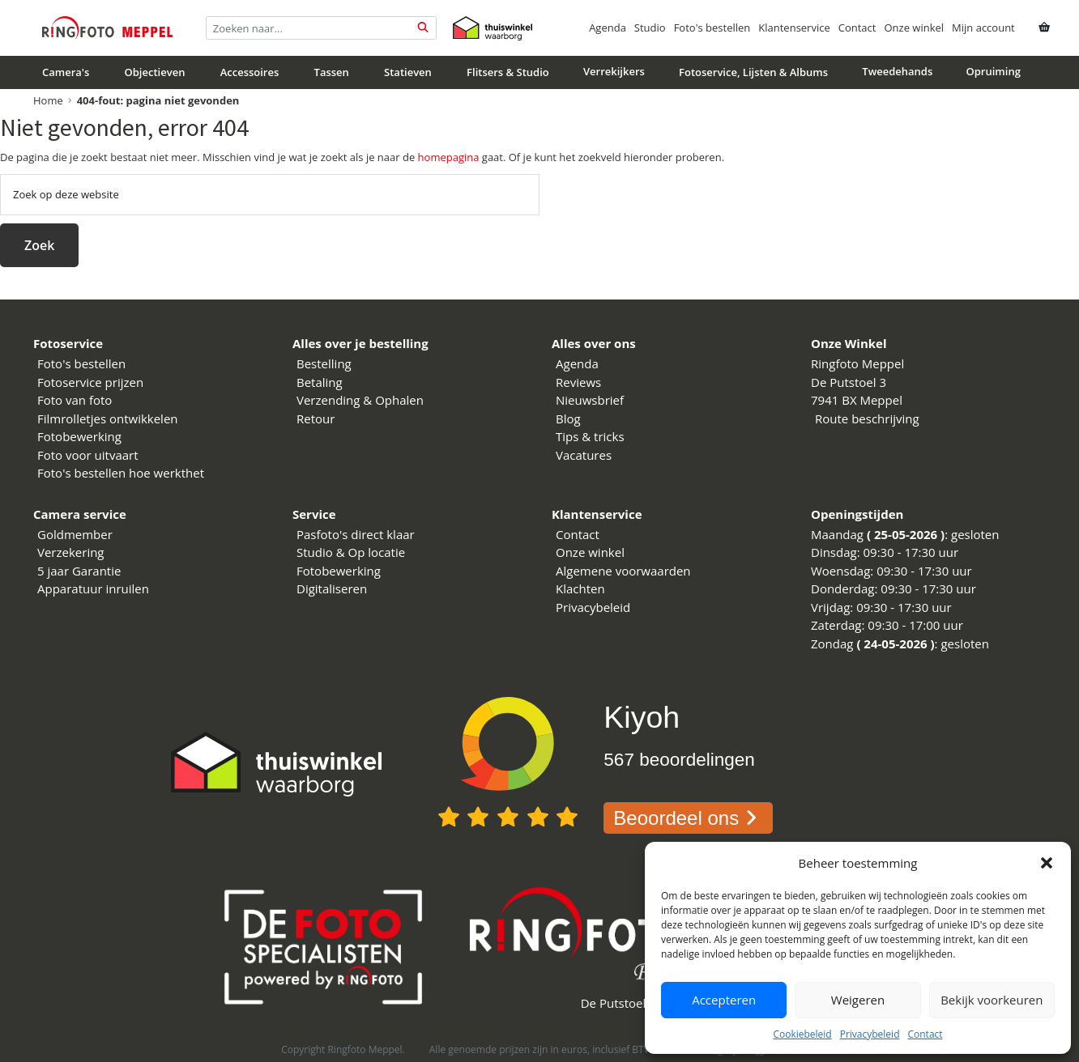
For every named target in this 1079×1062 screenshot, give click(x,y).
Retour (315, 418)
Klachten (580, 588)
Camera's (65, 72)
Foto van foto (74, 400)
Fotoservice (68, 343)
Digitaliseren (331, 588)
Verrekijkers (614, 71)
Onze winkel (914, 27)
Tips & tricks (590, 436)
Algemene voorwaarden (623, 571)
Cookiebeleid (802, 1034)
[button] (1046, 863)
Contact (924, 1034)
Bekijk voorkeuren (991, 1000)
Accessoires (249, 72)
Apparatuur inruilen (93, 588)
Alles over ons (594, 343)
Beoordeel (688, 818)
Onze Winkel (849, 343)
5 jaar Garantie (79, 571)
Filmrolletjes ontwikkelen (107, 418)
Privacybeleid (870, 1034)
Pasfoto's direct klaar (355, 534)
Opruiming (993, 71)
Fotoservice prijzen (90, 382)
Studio (650, 27)
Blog (568, 418)
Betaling (319, 382)
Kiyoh (641, 717)
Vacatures (584, 455)
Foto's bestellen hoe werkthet (120, 473)
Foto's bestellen (712, 27)
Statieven (408, 72)
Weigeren (858, 1000)
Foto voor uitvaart (88, 455)
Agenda (607, 27)
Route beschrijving (867, 418)
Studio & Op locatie (350, 552)
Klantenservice (794, 27)
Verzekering (70, 552)
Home (48, 100)
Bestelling (324, 363)
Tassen (331, 72)
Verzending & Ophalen (360, 400)
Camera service (79, 514)
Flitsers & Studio (508, 72)
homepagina (449, 157)
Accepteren (724, 1000)
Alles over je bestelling (360, 343)
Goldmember (75, 534)
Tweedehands (897, 71)
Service (314, 514)
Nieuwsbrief (590, 400)
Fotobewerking (79, 436)
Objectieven (155, 72)
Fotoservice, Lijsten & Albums (753, 72)
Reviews (578, 382)
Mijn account (983, 27)
